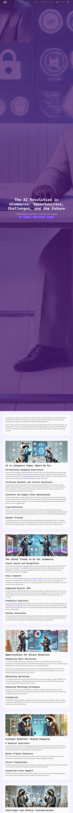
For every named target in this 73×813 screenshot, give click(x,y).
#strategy (50, 217)
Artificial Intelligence (22, 214)
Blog (57, 2)
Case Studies (43, 2)
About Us (51, 2)
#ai (20, 217)
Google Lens (26, 566)
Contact (63, 2)
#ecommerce (27, 217)
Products (35, 2)
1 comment (54, 214)
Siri (29, 578)
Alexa (25, 578)
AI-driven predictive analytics (13, 603)
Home (22, 2)
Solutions (28, 2)
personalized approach (28, 476)
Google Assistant (37, 578)
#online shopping (39, 217)
